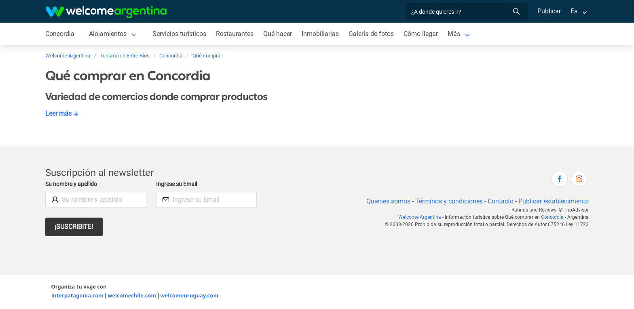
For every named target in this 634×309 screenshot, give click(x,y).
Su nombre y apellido (72, 184)
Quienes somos (385, 201)
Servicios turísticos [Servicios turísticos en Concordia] (180, 34)
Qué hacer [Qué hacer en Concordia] (279, 34)
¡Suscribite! (74, 227)
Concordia (553, 217)
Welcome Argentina (422, 217)
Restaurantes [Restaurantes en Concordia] (237, 34)
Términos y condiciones (447, 201)
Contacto (499, 201)
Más (457, 34)
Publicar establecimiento (553, 201)
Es (574, 11)
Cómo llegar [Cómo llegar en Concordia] (423, 34)
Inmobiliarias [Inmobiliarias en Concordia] (322, 34)
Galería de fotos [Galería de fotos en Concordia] (374, 34)
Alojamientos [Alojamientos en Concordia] (108, 34)
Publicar (548, 11)
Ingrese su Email (177, 184)
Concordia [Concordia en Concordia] (60, 34)
